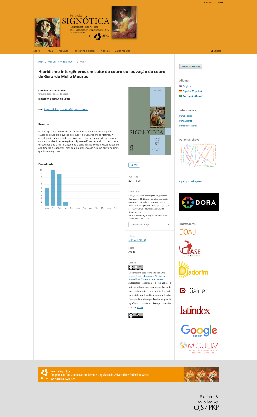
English (187, 86)
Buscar (216, 50)
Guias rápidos (122, 50)
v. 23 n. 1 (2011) (68, 61)
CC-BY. (140, 307)
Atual (50, 50)
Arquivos (63, 50)
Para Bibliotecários (188, 125)
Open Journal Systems (191, 181)
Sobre (36, 50)
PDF (135, 165)
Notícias (105, 50)
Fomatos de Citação (140, 224)
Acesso (220, 2)
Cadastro (208, 2)
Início (41, 61)
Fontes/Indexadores (85, 50)
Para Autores (185, 120)
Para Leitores (185, 115)
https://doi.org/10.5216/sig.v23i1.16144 (66, 109)
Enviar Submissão (191, 66)
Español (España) (192, 91)
